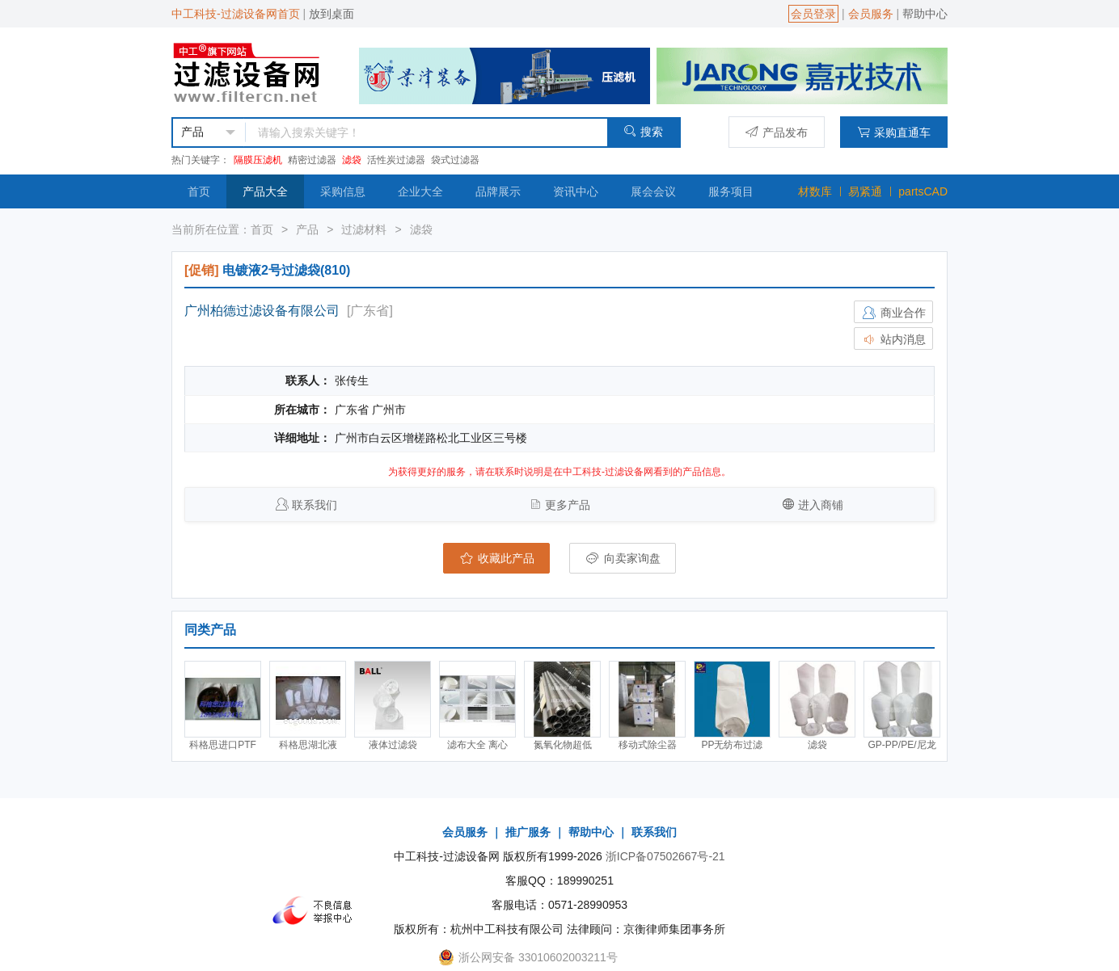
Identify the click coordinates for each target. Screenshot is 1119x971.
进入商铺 (820, 504)
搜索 (643, 131)
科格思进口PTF (222, 744)
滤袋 (351, 160)
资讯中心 (575, 191)
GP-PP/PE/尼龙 (901, 744)
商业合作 (893, 312)
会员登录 (813, 13)
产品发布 (776, 132)
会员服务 (870, 13)
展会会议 (653, 191)
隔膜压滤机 (258, 160)
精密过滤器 (312, 160)
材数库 (815, 191)
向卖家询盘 (623, 558)
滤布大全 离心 (477, 744)
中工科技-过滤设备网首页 (235, 13)
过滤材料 (363, 229)
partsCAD (923, 191)
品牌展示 (498, 191)
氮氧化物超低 (563, 744)
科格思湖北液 (308, 744)
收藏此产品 (496, 558)
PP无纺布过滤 (731, 744)
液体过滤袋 (393, 744)
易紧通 (865, 191)
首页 (199, 191)
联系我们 (314, 504)
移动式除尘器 (648, 744)
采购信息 (342, 191)
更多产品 (567, 504)
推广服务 (528, 832)
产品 (307, 229)
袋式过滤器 (455, 160)
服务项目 (731, 191)
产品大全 (265, 191)
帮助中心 (925, 13)
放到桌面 (331, 13)
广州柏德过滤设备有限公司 (262, 310)
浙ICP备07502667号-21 (665, 856)
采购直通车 (894, 132)
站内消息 (893, 339)
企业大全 (420, 191)
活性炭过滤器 (396, 160)
